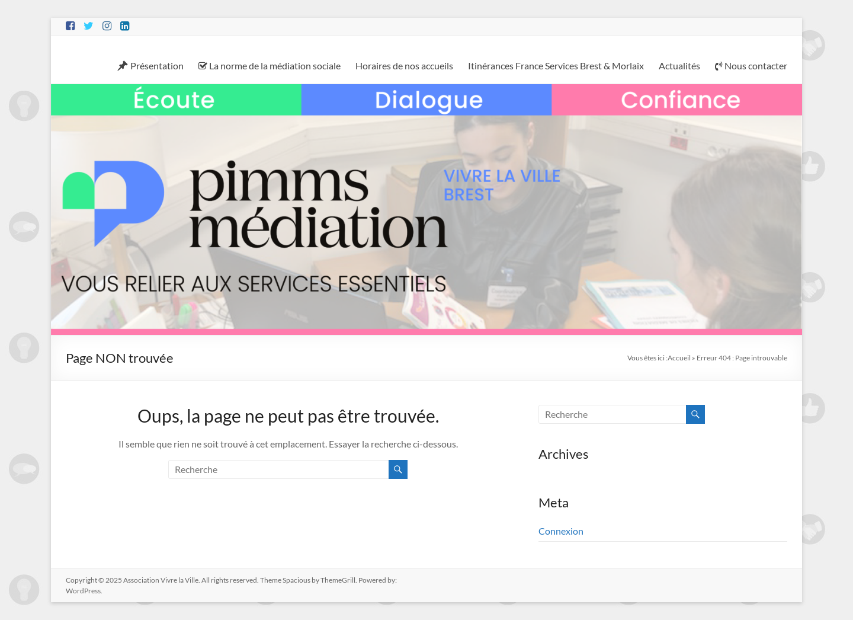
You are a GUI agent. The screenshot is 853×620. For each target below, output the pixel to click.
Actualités (679, 65)
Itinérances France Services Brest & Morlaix (556, 65)
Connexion (560, 530)
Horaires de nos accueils (404, 65)
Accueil (679, 357)
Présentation (150, 66)
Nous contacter (751, 65)
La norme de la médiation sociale (269, 65)
